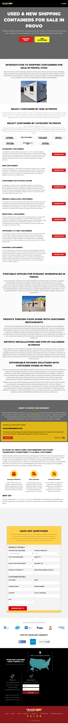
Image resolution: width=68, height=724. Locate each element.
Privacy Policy (44, 713)
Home (7, 713)
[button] (3, 627)
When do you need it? (16, 570)
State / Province (40, 593)
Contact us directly (12, 687)
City (10, 599)
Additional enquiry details (43, 570)
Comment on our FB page (12, 685)
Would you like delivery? (17, 563)
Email (36, 580)
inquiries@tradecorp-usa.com (12, 689)
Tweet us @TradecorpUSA (12, 682)
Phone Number (39, 586)
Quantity (37, 557)
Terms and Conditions (56, 713)
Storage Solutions (14, 479)
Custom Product (54, 479)
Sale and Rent (34, 479)
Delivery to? (38, 563)
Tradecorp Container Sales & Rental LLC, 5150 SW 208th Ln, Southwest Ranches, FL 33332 (12, 697)
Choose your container (17, 550)
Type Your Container (16, 557)
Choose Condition (40, 550)
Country (12, 593)
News (19, 713)
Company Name (13, 586)
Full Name (12, 580)
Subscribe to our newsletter (31, 682)
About (13, 713)
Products (25, 713)
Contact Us (57, 437)
